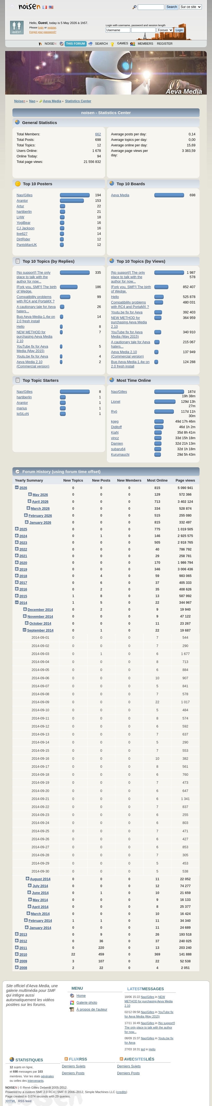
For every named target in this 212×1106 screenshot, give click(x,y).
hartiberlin (24, 212)
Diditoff (116, 427)
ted (143, 1049)
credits (121, 1092)
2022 (23, 549)
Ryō (114, 412)
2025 (23, 529)
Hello (20, 327)
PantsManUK (27, 245)
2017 (23, 583)
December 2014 (40, 610)
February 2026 (40, 516)
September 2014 (40, 630)
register (51, 27)
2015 (23, 596)
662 (98, 134)
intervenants (36, 1080)
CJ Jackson (25, 228)
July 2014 (40, 886)
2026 (23, 488)
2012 (23, 941)
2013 (23, 934)
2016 (23, 589)
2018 (23, 576)
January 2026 (40, 523)
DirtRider (23, 239)
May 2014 (40, 900)
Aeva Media (186, 91)
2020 (23, 563)
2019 (23, 569)
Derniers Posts (73, 1073)
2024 (23, 536)
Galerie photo (86, 1003)
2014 (23, 603)
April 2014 (40, 907)
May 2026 (40, 495)
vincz (115, 438)
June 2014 (40, 893)
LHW (20, 217)
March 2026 (40, 509)
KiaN (114, 432)
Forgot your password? (42, 31)
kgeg (114, 421)
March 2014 (40, 914)
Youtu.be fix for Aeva (32, 356)
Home (81, 996)
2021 (23, 556)
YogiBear (23, 223)
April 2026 (40, 502)
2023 (23, 543)
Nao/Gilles (25, 195)
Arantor (22, 201)
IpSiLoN (23, 414)
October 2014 (40, 624)
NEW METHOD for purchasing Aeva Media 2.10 (34, 336)
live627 (22, 234)
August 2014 (40, 879)
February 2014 (40, 921)
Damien (117, 443)
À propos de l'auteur (91, 1009)
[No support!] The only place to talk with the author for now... (33, 277)
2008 (23, 968)
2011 (23, 948)
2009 (23, 961)
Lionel (115, 402)
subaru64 (118, 449)
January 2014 (40, 928)
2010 (23, 955)
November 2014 (40, 617)
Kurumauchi (120, 455)
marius (22, 408)
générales (47, 1076)
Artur (20, 206)
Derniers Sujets (73, 1066)
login (41, 27)
